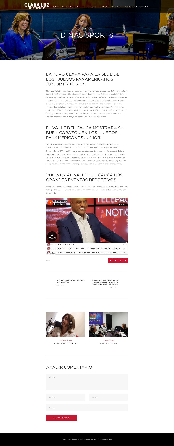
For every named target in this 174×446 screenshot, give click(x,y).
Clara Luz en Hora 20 (65, 344)
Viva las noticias (108, 344)
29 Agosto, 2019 (66, 340)
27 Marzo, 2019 (108, 340)
